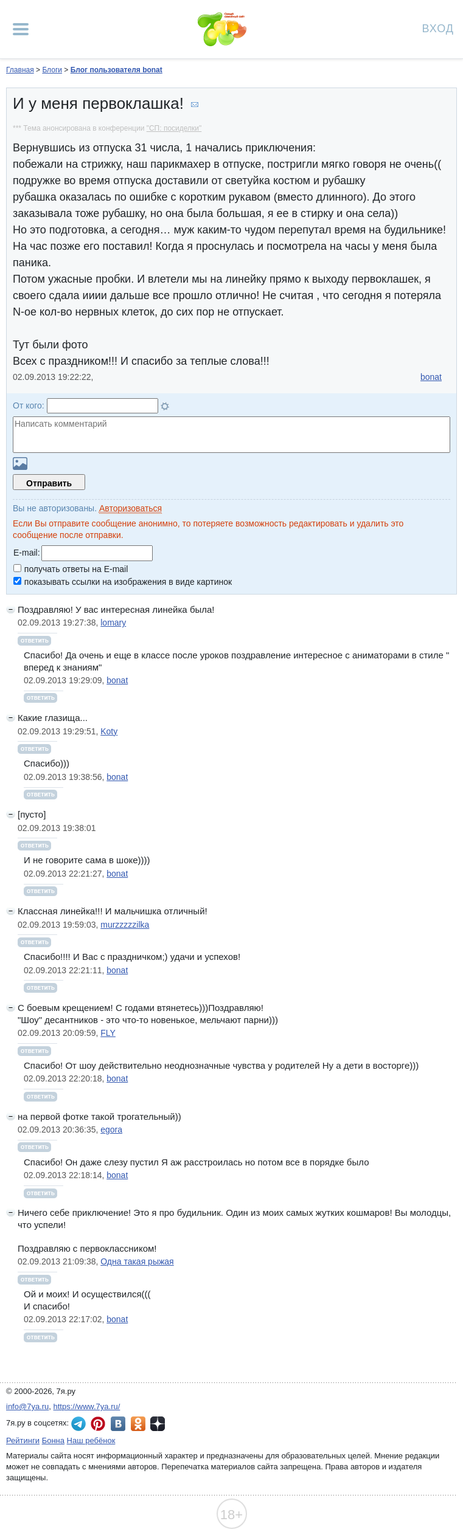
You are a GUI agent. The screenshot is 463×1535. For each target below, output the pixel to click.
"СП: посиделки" (174, 128)
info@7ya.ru (27, 1406)
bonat (431, 377)
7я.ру (157, 1423)
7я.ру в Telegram (78, 1423)
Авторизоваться (130, 508)
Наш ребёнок (91, 1440)
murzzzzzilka (124, 925)
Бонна (53, 1440)
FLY (108, 1033)
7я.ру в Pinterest (98, 1423)
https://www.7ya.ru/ (87, 1406)
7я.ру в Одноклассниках (138, 1423)
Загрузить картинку (20, 463)
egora (111, 1129)
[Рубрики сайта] (20, 29)
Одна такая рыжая (136, 1261)
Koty (108, 731)
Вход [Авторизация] (438, 28)
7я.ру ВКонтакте (118, 1423)
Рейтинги (23, 1440)
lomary (113, 622)
